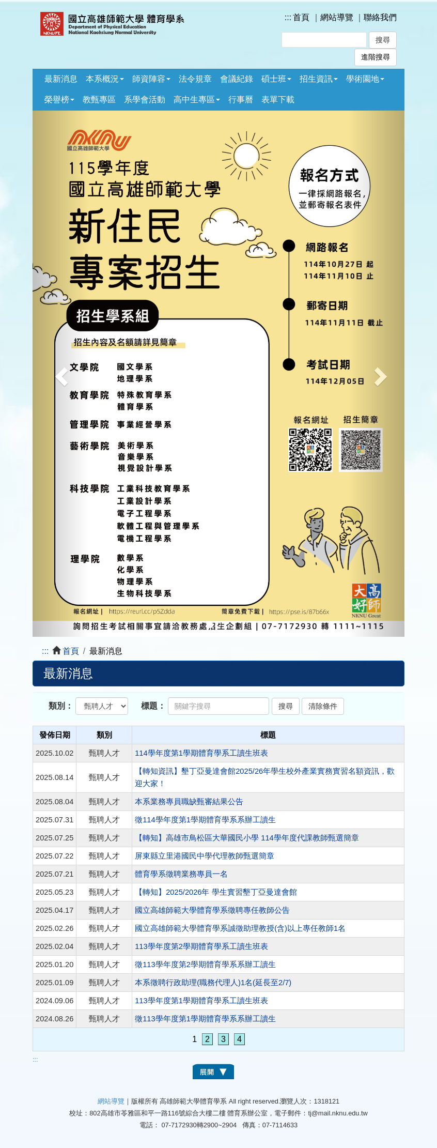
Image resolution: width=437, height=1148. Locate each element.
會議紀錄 (236, 78)
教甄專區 (99, 99)
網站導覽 (336, 17)
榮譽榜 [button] (59, 99)
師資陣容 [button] (151, 78)
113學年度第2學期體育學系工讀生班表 (201, 946)
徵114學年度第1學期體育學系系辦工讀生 (205, 820)
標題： (153, 705)
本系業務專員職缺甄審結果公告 (189, 802)
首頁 (301, 17)
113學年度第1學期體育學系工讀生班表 (201, 1001)
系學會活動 (144, 99)
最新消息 (60, 78)
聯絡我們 (380, 17)
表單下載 (277, 99)
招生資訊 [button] (319, 78)
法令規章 (195, 78)
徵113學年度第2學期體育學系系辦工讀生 (205, 964)
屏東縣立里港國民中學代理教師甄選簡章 (204, 856)
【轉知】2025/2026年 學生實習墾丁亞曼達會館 (215, 892)
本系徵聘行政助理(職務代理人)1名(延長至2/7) (213, 982)
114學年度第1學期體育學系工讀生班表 (201, 753)
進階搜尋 (375, 57)
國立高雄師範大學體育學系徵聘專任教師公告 (213, 910)
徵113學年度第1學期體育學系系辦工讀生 (205, 1019)
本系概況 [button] (105, 78)
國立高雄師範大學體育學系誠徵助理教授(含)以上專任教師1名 (240, 928)
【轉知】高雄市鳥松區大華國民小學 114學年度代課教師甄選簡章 (247, 838)
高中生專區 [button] (197, 99)
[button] (60, 374)
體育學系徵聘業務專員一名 (181, 874)
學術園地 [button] (365, 78)
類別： (61, 705)
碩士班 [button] (276, 78)
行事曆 (240, 99)
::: (288, 17)
